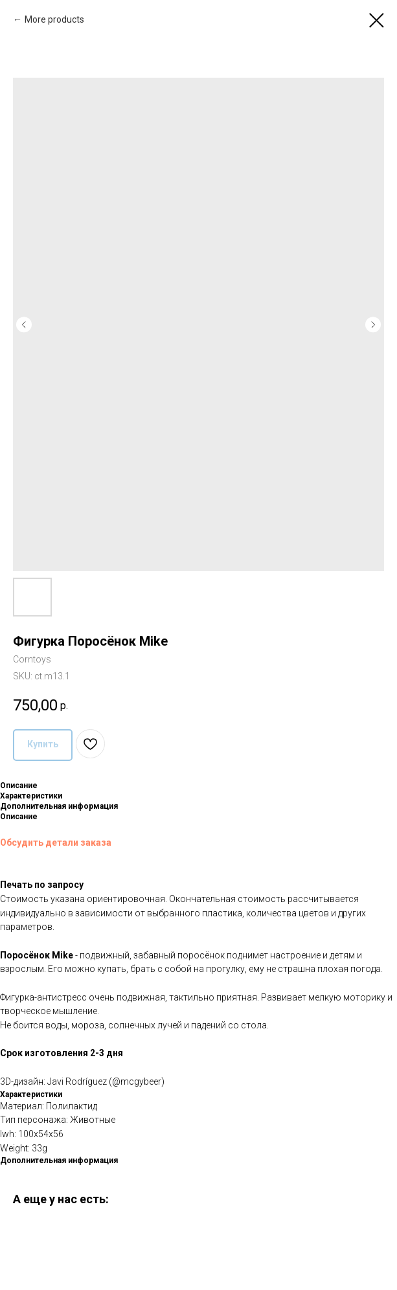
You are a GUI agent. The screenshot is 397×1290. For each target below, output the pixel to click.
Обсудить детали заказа (55, 842)
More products (54, 19)
